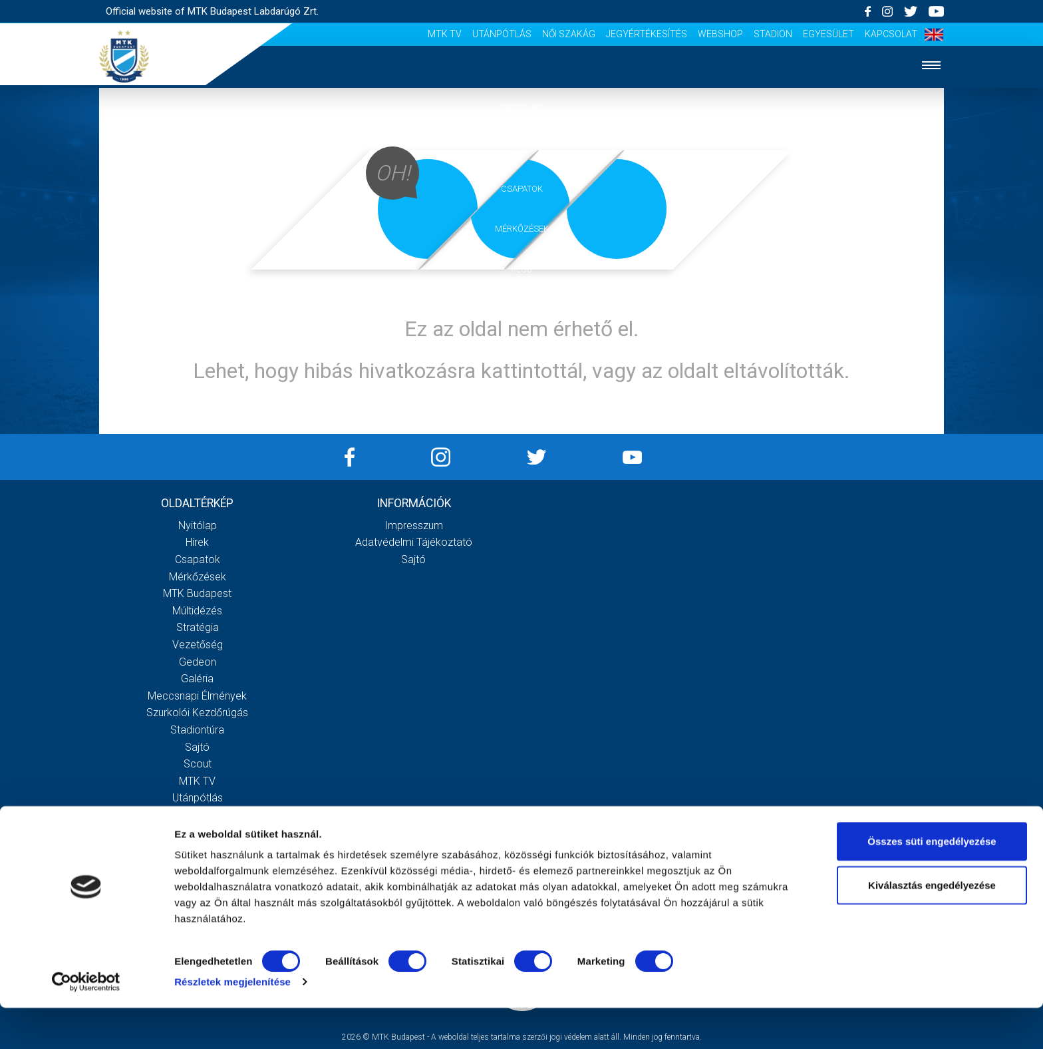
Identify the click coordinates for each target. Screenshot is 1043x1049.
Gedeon (197, 662)
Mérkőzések (522, 229)
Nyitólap (521, 107)
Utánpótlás (501, 34)
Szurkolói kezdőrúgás (197, 712)
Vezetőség (197, 644)
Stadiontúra (197, 730)
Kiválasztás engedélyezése (932, 926)
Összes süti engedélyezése (931, 882)
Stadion (773, 34)
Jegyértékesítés (646, 34)
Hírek (521, 148)
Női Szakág (568, 34)
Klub (521, 269)
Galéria (521, 310)
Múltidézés (197, 610)
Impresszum (413, 525)
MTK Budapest (197, 593)
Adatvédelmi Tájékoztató (413, 542)
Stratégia (197, 627)
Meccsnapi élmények (197, 696)
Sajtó (197, 747)
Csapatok (522, 189)
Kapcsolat (891, 34)
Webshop (720, 34)
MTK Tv (445, 34)
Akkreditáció (521, 391)
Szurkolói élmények (522, 350)
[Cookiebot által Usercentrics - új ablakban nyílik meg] (86, 1023)
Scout (198, 763)
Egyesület (828, 34)
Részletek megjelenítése (232, 1022)
